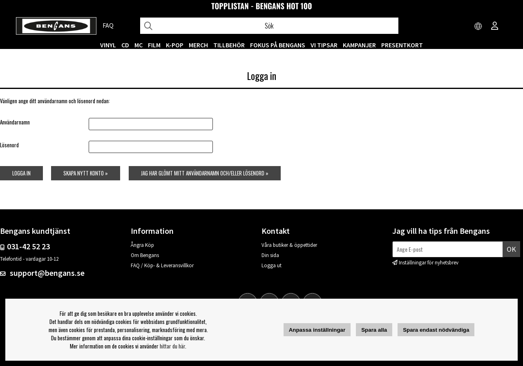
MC (138, 45)
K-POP (174, 45)
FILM (154, 45)
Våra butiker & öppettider (289, 245)
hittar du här (172, 346)
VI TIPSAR (324, 45)
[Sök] (269, 26)
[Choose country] (478, 26)
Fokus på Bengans (277, 45)
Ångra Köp (142, 245)
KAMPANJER (359, 45)
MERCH (198, 45)
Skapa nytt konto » (85, 173)
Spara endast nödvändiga (436, 330)
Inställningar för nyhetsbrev (428, 262)
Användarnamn (15, 122)
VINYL (108, 45)
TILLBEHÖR (229, 45)
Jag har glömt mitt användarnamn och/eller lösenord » (204, 173)
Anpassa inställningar (317, 330)
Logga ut (272, 265)
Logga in (21, 173)
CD (125, 45)
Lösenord (9, 145)
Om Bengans (145, 255)
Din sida (270, 255)
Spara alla (374, 330)
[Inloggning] (494, 26)
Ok (511, 249)
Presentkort (402, 45)
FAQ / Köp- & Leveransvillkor (162, 265)
